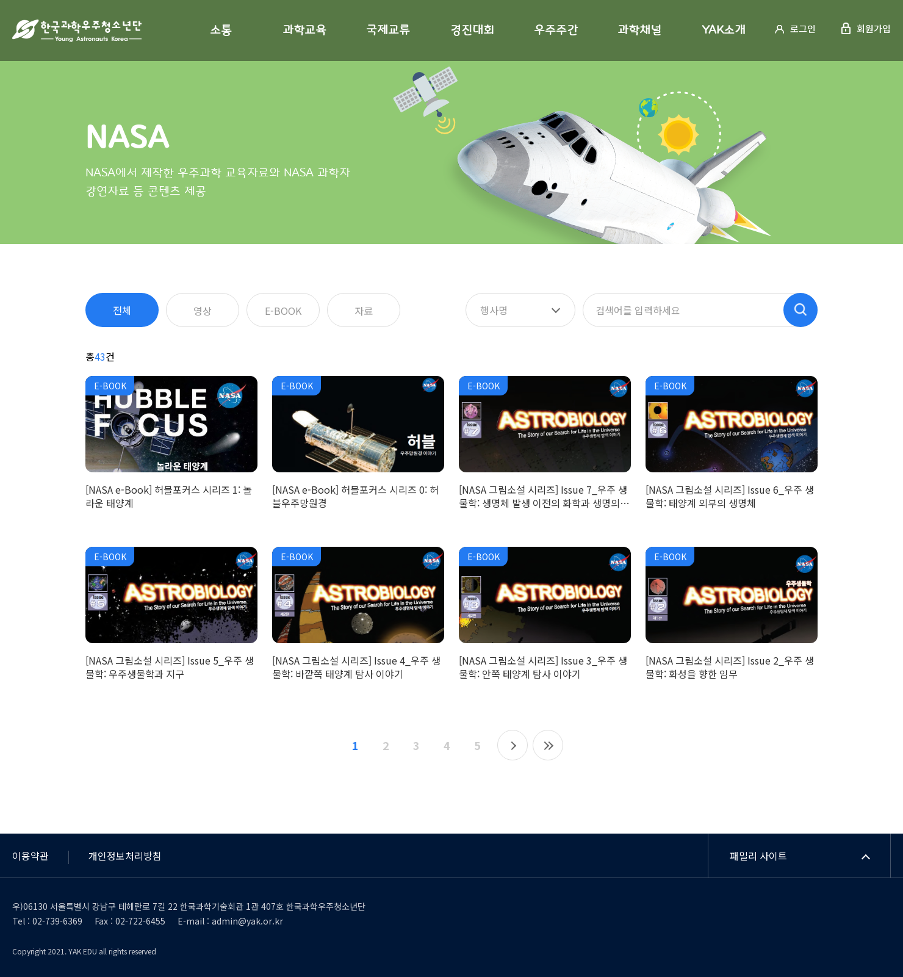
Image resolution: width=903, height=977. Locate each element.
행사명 (494, 310)
